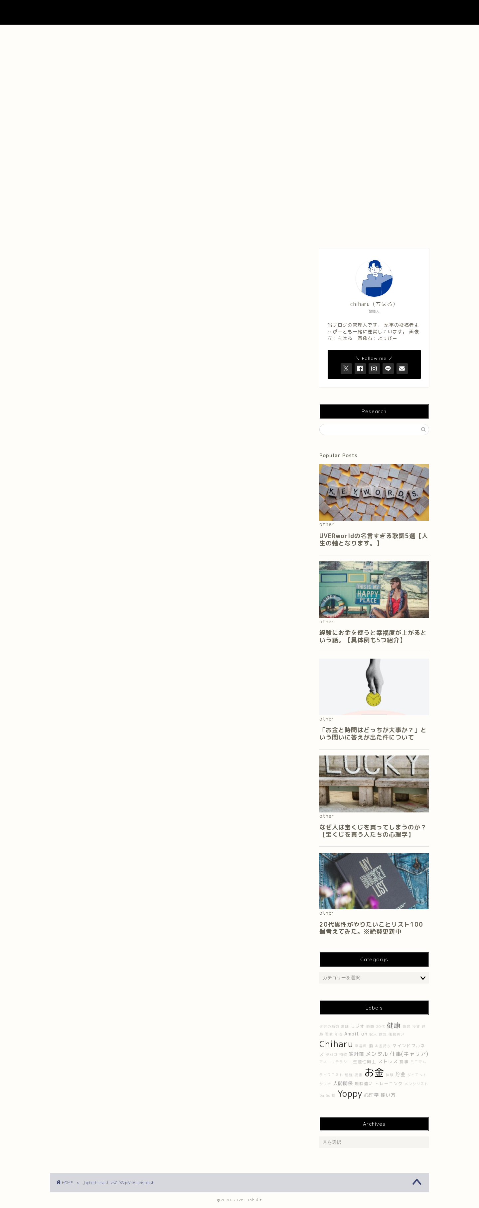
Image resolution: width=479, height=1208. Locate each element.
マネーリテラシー (335, 1061)
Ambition (356, 1034)
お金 (374, 1072)
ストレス (388, 1061)
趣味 (345, 1026)
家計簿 (356, 1054)
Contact (315, 33)
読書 (359, 1074)
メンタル (377, 1053)
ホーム (87, 33)
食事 (404, 1061)
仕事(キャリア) (409, 1053)
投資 (416, 1026)
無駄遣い (364, 1083)
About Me (163, 33)
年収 (339, 1034)
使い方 (388, 1095)
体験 (390, 1074)
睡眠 (406, 1026)
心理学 (371, 1095)
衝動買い (396, 1034)
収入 (373, 1034)
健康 (394, 1025)
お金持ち (383, 1046)
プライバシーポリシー (391, 33)
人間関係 (343, 1083)
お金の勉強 (329, 1026)
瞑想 (383, 1034)
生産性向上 (364, 1061)
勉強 (349, 1074)
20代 (380, 1026)
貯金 (400, 1074)
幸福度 (361, 1046)
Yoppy (350, 1093)
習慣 (329, 1034)
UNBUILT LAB (240, 12)
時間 (370, 1026)
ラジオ (358, 1026)
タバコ (332, 1054)
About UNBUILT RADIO (239, 33)
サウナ (325, 1083)
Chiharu (336, 1044)
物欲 (343, 1054)
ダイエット (417, 1074)
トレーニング (389, 1083)
